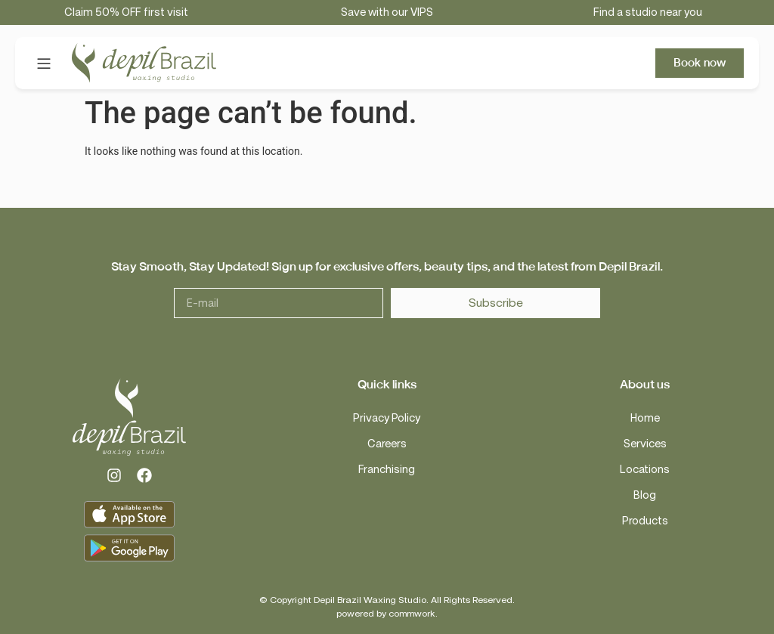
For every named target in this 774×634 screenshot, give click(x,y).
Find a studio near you (647, 12)
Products (645, 521)
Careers (387, 444)
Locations (645, 469)
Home (645, 418)
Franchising (386, 469)
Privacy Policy (386, 418)
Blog (644, 495)
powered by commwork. (387, 613)
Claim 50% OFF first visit (126, 12)
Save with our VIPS (387, 12)
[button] (43, 63)
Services (645, 444)
